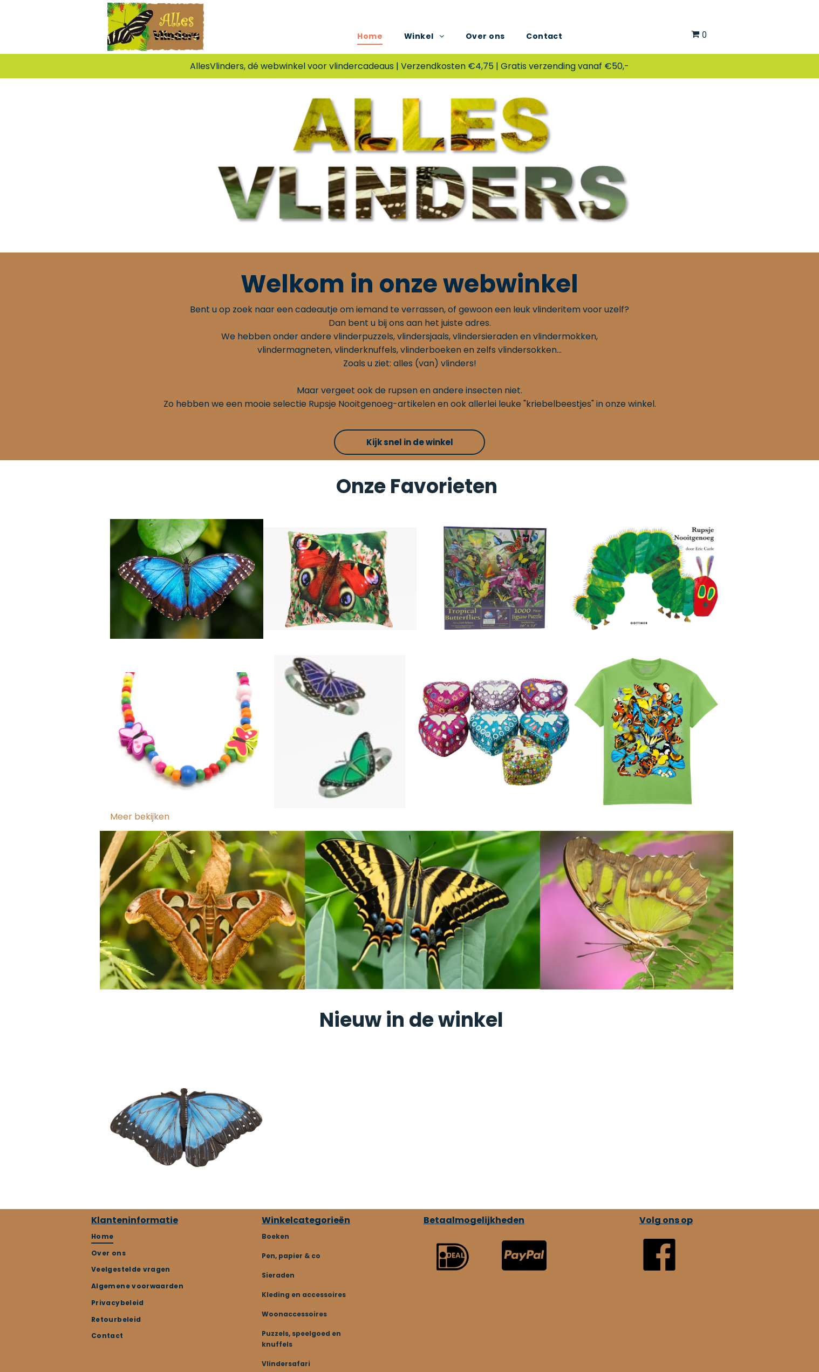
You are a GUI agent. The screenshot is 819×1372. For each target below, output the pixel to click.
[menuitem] (369, 36)
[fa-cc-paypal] (524, 1277)
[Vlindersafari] (659, 1270)
